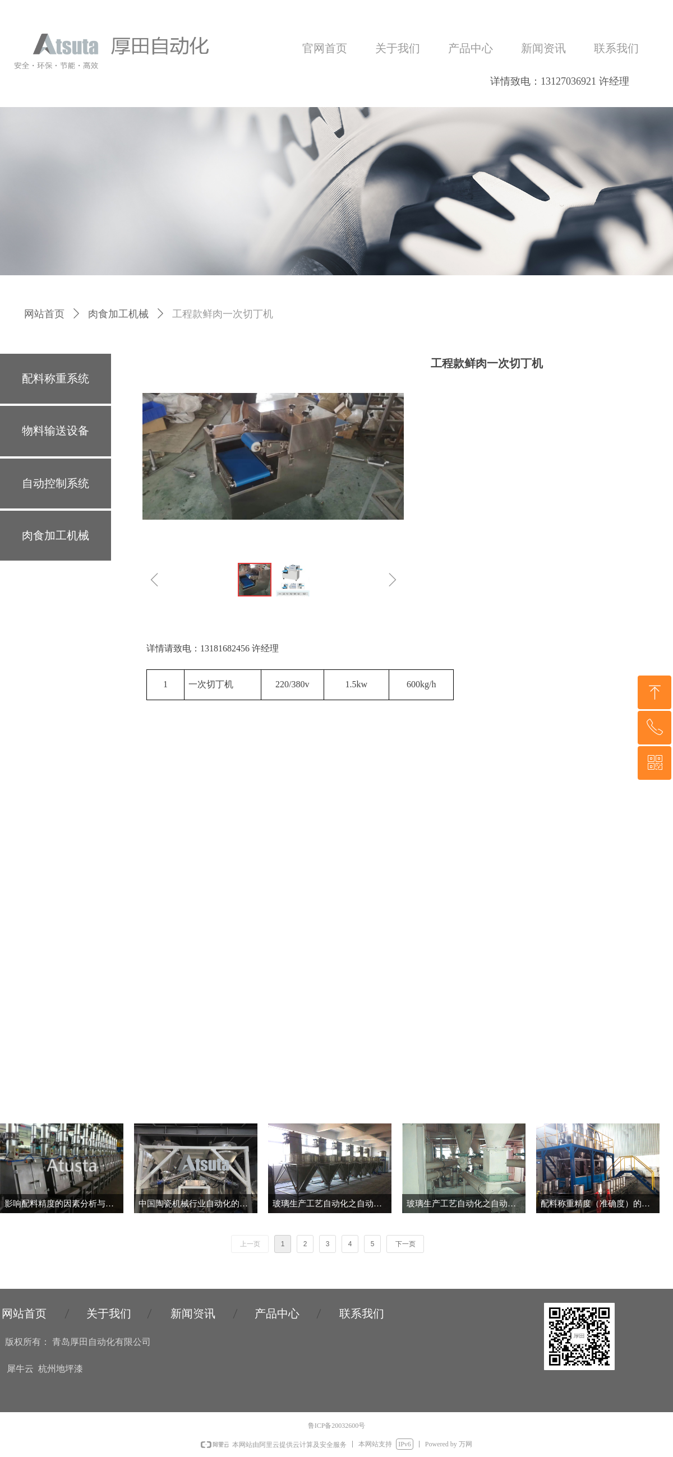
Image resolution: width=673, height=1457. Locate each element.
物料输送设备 (55, 430)
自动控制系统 (55, 483)
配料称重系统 (55, 378)
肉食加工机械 (118, 314)
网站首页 (44, 314)
